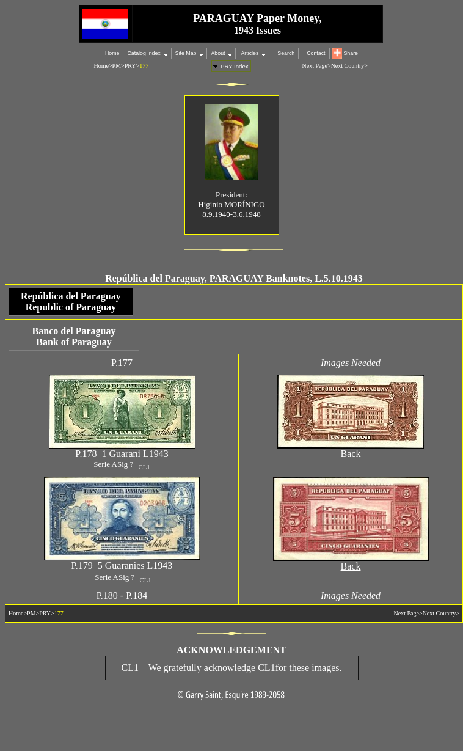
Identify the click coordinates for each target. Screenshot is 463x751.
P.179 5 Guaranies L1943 (122, 567)
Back (351, 455)
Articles (248, 53)
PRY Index (235, 66)
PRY (130, 65)
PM (116, 65)
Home (112, 53)
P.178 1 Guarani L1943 (121, 455)
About (218, 53)
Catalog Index (143, 53)
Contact (316, 53)
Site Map (186, 53)
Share (351, 53)
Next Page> (316, 65)
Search (285, 53)
